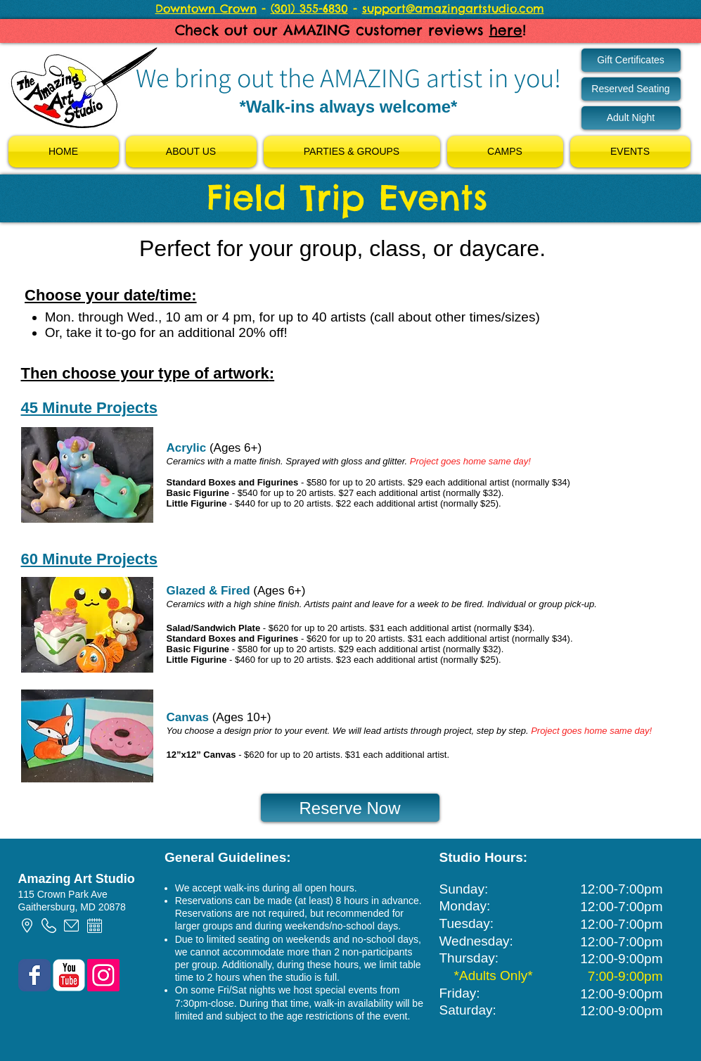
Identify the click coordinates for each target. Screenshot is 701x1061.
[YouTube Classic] (69, 975)
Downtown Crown (206, 8)
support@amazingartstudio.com (453, 8)
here (505, 30)
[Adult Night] (631, 117)
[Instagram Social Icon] (103, 975)
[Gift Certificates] (631, 60)
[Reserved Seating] (631, 89)
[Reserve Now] (350, 808)
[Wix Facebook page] (34, 975)
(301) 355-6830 (309, 8)
